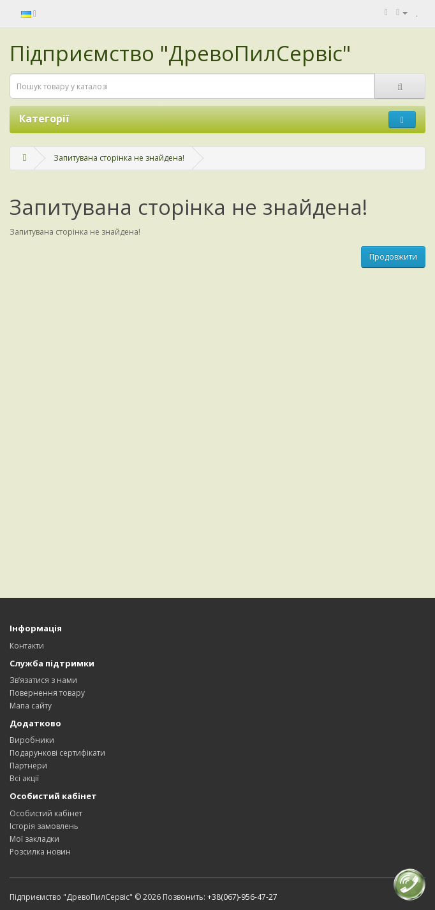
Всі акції (24, 778)
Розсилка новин (40, 851)
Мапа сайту (31, 705)
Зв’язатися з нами (43, 680)
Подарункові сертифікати (57, 752)
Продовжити (393, 256)
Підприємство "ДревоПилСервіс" (180, 53)
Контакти (27, 645)
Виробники (32, 740)
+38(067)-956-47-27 (242, 897)
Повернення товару (47, 692)
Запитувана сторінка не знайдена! (119, 157)
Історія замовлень (44, 826)
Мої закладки (34, 838)
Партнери (28, 765)
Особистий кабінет (46, 813)
